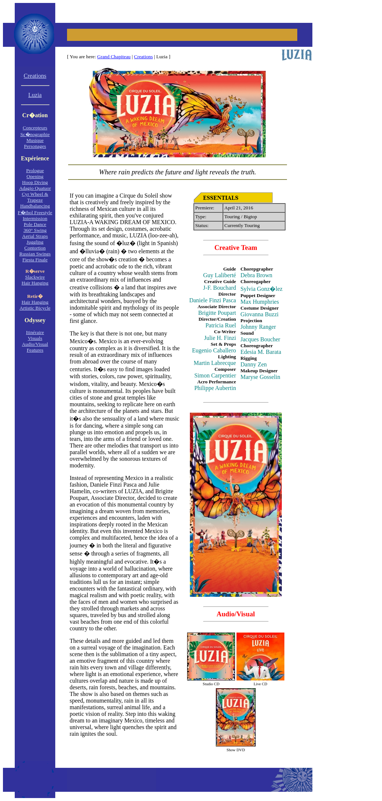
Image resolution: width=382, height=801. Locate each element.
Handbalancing (35, 206)
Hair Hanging (35, 283)
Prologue (35, 170)
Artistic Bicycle (35, 308)
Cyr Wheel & (35, 194)
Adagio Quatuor (35, 188)
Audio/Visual (35, 344)
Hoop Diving (35, 182)
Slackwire (35, 277)
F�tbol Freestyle (35, 212)
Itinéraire (35, 332)
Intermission (35, 218)
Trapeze (35, 200)
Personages (35, 146)
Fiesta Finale (35, 259)
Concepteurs (35, 127)
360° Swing (35, 230)
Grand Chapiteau (114, 56)
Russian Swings (35, 254)
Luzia (35, 95)
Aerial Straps (35, 236)
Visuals (35, 338)
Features (35, 350)
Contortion (35, 248)
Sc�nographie (35, 134)
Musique (35, 140)
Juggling (35, 242)
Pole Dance (35, 224)
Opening (35, 176)
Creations (143, 56)
